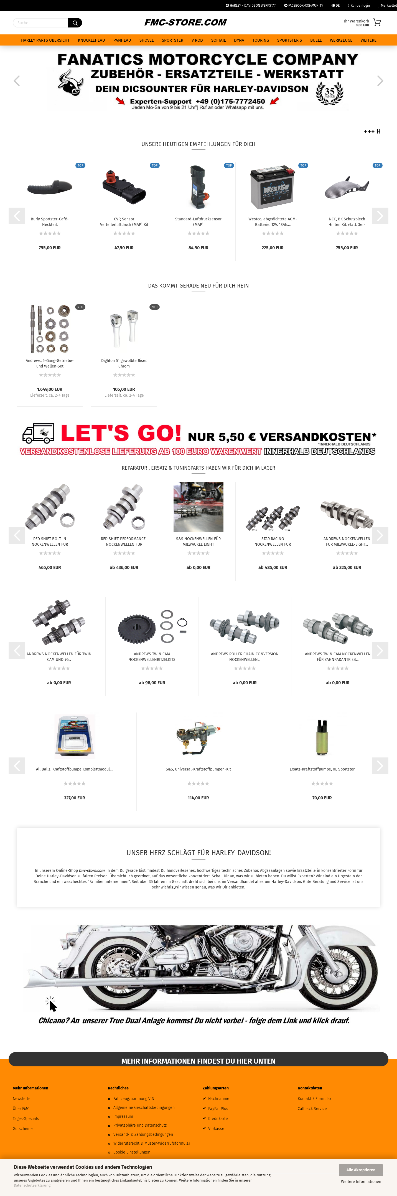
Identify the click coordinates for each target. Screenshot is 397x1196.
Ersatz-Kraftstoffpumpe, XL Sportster (322, 769)
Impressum (123, 1116)
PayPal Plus (218, 1108)
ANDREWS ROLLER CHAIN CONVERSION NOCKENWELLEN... (245, 656)
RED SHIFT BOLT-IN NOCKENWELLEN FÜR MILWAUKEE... (50, 541)
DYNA (239, 40)
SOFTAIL (218, 40)
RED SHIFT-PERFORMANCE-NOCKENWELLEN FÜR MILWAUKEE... (124, 541)
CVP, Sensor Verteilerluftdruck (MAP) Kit (124, 221)
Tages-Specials (26, 1118)
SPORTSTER (172, 40)
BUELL (316, 40)
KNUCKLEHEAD (91, 40)
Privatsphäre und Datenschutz (140, 1125)
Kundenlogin (359, 5)
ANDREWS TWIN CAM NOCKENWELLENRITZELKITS (151, 656)
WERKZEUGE (341, 40)
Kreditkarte (218, 1118)
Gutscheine (23, 1128)
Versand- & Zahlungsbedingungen (143, 1134)
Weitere (368, 40)
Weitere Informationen (361, 1181)
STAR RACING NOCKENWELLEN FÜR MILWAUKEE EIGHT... (273, 541)
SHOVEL (146, 40)
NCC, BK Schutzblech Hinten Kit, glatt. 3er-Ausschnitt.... (347, 221)
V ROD (197, 40)
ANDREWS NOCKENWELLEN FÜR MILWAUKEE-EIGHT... (347, 541)
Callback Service (312, 1108)
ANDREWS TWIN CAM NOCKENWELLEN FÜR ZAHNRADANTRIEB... (338, 656)
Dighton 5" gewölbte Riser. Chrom (124, 363)
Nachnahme (218, 1098)
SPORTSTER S (289, 40)
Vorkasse (216, 1128)
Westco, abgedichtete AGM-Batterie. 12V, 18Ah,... (272, 221)
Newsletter (22, 1098)
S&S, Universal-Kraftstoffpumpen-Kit (198, 769)
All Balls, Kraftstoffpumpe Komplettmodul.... (74, 769)
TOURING (261, 40)
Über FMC (21, 1108)
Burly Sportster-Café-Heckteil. (50, 221)
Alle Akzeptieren (361, 1170)
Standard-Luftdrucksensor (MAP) (198, 221)
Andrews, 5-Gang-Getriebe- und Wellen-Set (50, 363)
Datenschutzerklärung (32, 1185)
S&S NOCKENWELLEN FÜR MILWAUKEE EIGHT (198, 541)
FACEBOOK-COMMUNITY (303, 5)
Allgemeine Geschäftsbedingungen (144, 1107)
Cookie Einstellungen (131, 1152)
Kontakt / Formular (314, 1098)
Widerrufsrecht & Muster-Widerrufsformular (151, 1143)
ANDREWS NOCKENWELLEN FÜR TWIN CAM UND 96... (59, 656)
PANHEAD (122, 40)
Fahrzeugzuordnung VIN (133, 1098)
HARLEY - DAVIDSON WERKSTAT (251, 5)
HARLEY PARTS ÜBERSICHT (45, 40)
